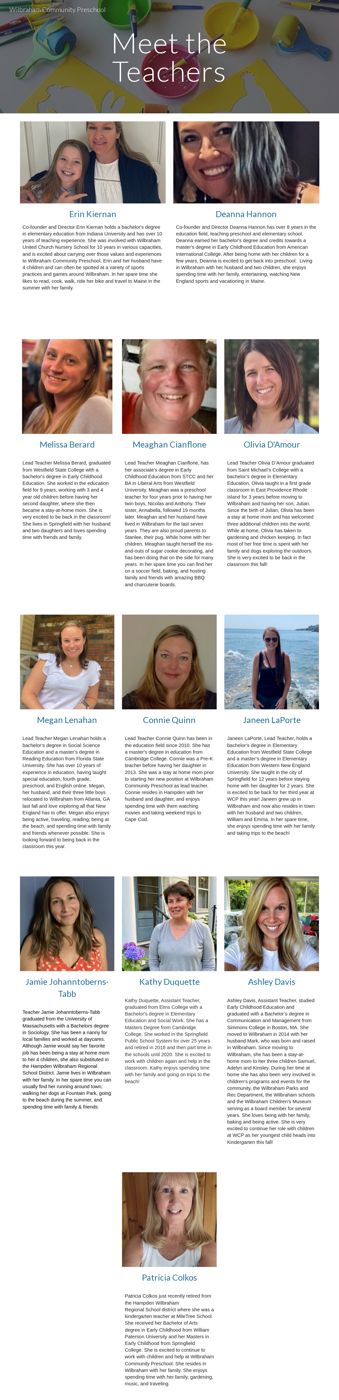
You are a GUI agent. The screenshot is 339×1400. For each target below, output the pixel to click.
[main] (169, 57)
